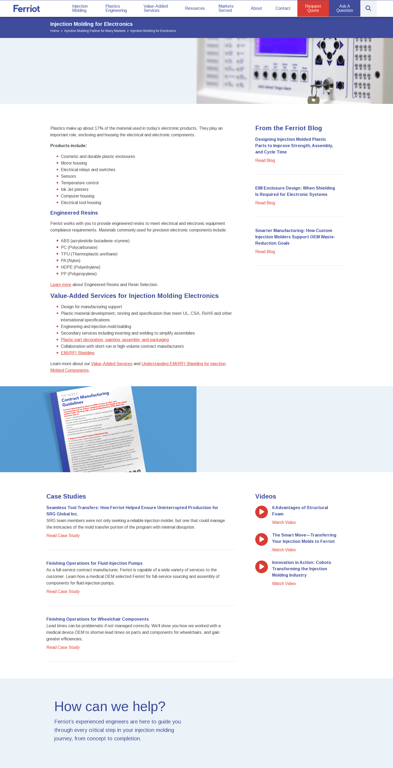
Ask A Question (344, 8)
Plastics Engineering (116, 8)
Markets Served (226, 8)
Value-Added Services (156, 8)
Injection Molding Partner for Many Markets (94, 31)
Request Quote (313, 8)
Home (54, 31)
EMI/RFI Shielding (77, 353)
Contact (283, 8)
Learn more (60, 284)
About (256, 8)
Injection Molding (80, 8)
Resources (195, 8)
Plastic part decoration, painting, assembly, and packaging (115, 339)
